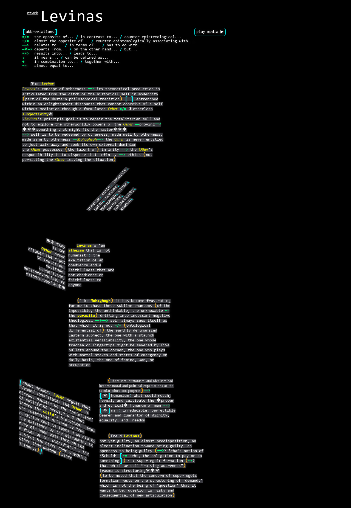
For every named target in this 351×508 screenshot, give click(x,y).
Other (112, 109)
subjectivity (35, 114)
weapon (125, 205)
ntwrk (32, 13)
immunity (119, 176)
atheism (93, 204)
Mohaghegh (87, 140)
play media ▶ (210, 32)
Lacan (98, 206)
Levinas (48, 84)
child (106, 191)
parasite (114, 203)
